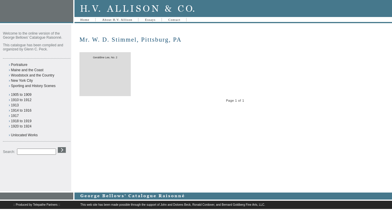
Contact (174, 19)
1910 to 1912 (21, 100)
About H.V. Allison (117, 19)
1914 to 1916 (21, 110)
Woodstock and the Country (32, 75)
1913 (15, 105)
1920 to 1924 (21, 126)
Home (84, 19)
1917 (15, 116)
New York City (22, 81)
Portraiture (19, 65)
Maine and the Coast (27, 70)
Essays (150, 19)
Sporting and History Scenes (33, 86)
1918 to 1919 (21, 121)
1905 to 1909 (21, 95)
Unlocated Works (24, 135)
